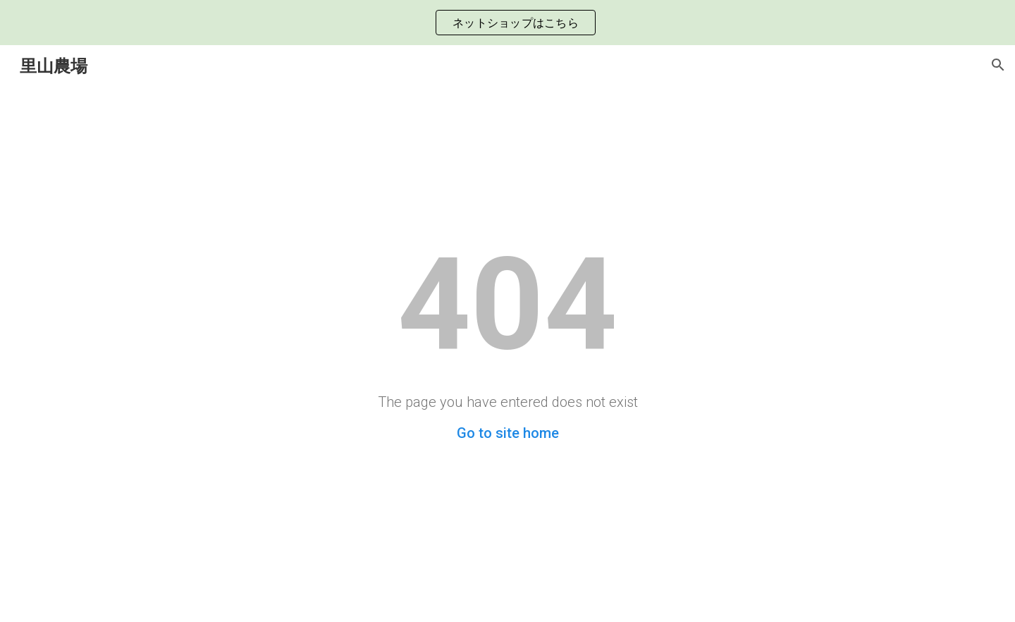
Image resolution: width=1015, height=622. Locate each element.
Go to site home (508, 433)
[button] (998, 65)
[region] (507, 22)
